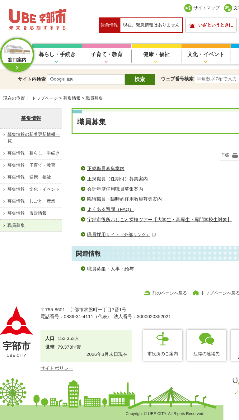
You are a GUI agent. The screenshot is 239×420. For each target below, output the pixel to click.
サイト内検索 (32, 79)
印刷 (226, 155)
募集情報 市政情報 (27, 213)
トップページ (45, 98)
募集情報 (72, 98)
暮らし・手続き (57, 54)
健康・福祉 (156, 54)
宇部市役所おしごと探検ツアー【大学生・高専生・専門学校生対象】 (159, 219)
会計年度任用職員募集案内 (115, 189)
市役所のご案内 (163, 353)
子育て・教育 (107, 54)
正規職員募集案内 (105, 168)
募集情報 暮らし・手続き (33, 152)
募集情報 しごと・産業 (31, 200)
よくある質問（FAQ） (110, 209)
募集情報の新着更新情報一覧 (33, 138)
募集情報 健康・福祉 (29, 176)
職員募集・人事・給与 (110, 268)
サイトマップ (207, 7)
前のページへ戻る (169, 292)
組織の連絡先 (207, 353)
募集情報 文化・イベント (33, 189)
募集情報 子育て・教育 (31, 165)
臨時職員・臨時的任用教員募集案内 (124, 199)
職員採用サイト (121, 234)
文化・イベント (205, 54)
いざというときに (215, 24)
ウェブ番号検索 (177, 78)
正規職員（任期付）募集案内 (117, 178)
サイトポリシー (56, 368)
